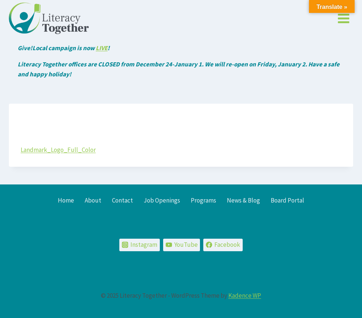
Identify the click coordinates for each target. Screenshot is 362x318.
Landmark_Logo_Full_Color (58, 150)
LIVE (102, 48)
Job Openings (162, 200)
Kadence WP (244, 295)
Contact (122, 200)
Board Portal (287, 200)
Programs (203, 200)
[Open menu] (343, 18)
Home (66, 200)
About (93, 200)
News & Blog (243, 200)
